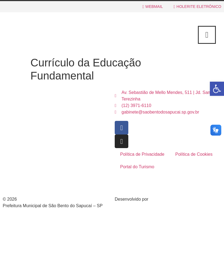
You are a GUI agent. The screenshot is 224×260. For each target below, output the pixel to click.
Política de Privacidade (142, 154)
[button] (217, 89)
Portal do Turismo (137, 166)
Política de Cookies (194, 154)
